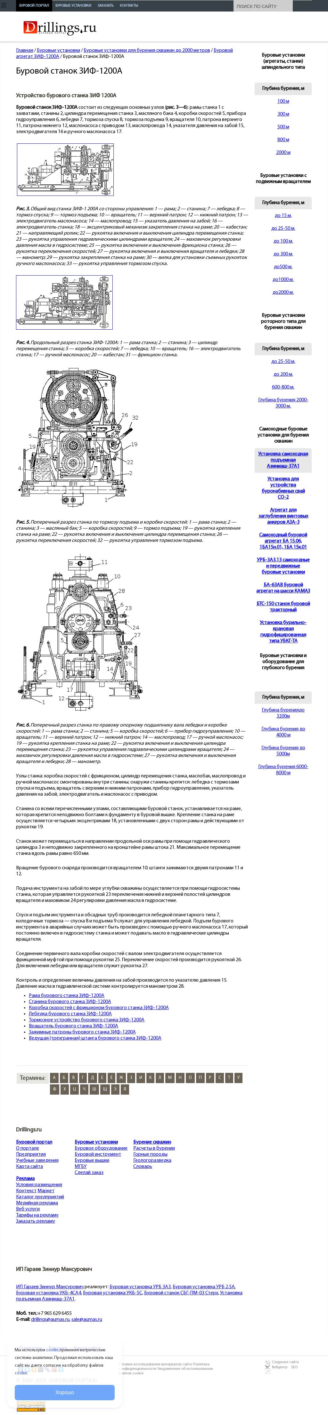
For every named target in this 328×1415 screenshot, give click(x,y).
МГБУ (80, 1166)
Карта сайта (29, 1166)
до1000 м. (283, 279)
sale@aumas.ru (86, 1319)
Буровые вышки (92, 1160)
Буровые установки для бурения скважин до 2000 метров (147, 50)
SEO (294, 1367)
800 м (283, 139)
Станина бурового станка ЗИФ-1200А (70, 1001)
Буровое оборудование (101, 1148)
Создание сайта (285, 1362)
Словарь (142, 1166)
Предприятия (31, 1154)
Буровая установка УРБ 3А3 (140, 1287)
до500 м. (283, 266)
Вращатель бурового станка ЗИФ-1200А (73, 1026)
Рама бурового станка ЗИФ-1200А (66, 995)
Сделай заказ (89, 1172)
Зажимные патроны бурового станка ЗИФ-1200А (82, 1032)
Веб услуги (28, 1209)
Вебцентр (279, 1367)
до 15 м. (283, 215)
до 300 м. (283, 254)
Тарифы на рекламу (37, 1215)
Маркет (45, 1191)
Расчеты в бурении (154, 1148)
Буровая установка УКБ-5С (112, 1293)
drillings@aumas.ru (50, 1319)
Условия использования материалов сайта (156, 1364)
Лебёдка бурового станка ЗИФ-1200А (70, 1014)
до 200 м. (283, 374)
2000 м (283, 152)
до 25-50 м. (283, 228)
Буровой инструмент (98, 1154)
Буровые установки (58, 50)
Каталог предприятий (40, 1197)
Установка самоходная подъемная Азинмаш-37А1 (283, 460)
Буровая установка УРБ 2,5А (204, 1287)
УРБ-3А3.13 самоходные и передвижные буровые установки (283, 566)
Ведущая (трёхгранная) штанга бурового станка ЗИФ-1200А (95, 1038)
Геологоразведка (152, 1160)
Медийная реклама (37, 1203)
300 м (283, 114)
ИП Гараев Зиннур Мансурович (50, 1287)
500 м (283, 127)
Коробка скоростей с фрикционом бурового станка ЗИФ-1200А (99, 1007)
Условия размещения (39, 1184)
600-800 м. (283, 387)
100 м (283, 101)
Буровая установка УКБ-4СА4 (48, 1293)
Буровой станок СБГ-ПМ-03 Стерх (181, 1293)
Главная (24, 50)
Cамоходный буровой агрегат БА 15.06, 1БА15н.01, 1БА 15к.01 (283, 541)
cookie (52, 1350)
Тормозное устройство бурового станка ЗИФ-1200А (86, 1020)
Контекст (26, 1191)
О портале (27, 1148)
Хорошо (64, 1392)
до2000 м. (283, 292)
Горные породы (150, 1154)
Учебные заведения (37, 1160)
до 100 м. (283, 241)
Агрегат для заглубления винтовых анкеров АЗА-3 (283, 516)
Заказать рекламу (35, 1221)
